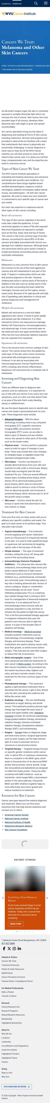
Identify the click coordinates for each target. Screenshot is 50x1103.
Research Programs (10, 1011)
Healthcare (17, 4)
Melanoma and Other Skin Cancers (18, 70)
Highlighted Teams (9, 1058)
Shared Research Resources (13, 1015)
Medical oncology (32, 631)
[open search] (36, 3)
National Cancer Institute (16, 818)
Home (4, 66)
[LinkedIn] (19, 948)
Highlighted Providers (10, 1054)
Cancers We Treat (42, 66)
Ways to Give (7, 1073)
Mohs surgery (24, 664)
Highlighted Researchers (12, 1023)
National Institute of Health (17, 822)
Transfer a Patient (9, 996)
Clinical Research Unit (11, 1007)
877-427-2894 (8, 943)
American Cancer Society (17, 815)
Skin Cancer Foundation (16, 829)
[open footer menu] (17, 1086)
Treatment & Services (10, 965)
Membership (7, 1019)
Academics (6, 4)
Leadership (6, 1042)
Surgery (18, 732)
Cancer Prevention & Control (13, 977)
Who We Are (7, 1034)
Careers (5, 1062)
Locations (6, 1038)
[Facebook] (4, 948)
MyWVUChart (7, 973)
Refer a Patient (8, 992)
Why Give (5, 1077)
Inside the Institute (9, 1050)
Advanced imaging (14, 419)
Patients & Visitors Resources (20, 66)
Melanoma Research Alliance (18, 826)
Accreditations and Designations (15, 1046)
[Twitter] (9, 948)
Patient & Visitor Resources (13, 969)
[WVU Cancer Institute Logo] (25, 13)
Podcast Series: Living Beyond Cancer (17, 981)
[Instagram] (14, 948)
